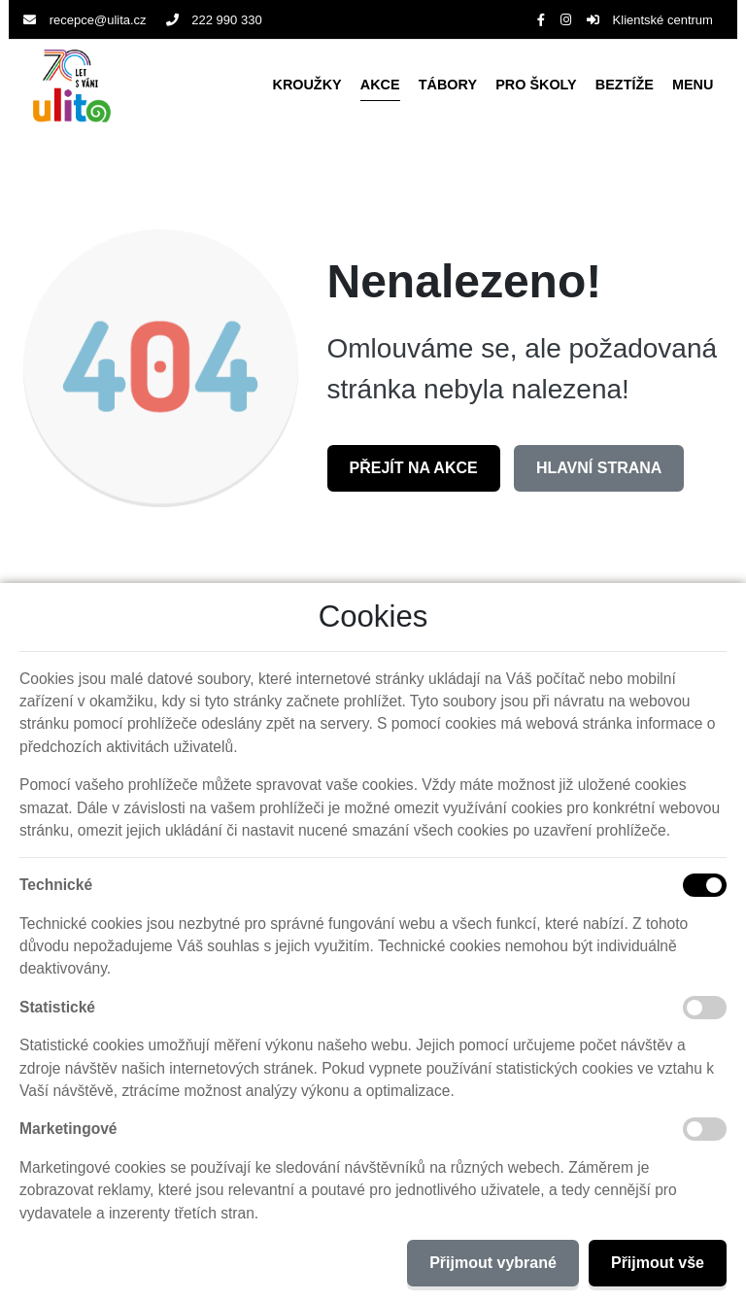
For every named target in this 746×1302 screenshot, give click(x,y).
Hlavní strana (598, 468)
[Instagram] (565, 20)
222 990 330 (214, 20)
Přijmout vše (657, 1262)
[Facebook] (541, 20)
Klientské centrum (650, 20)
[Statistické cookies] (705, 1007)
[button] (692, 85)
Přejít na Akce (414, 468)
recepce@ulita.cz (85, 20)
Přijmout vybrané (493, 1262)
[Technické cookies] (705, 885)
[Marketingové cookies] (705, 1129)
